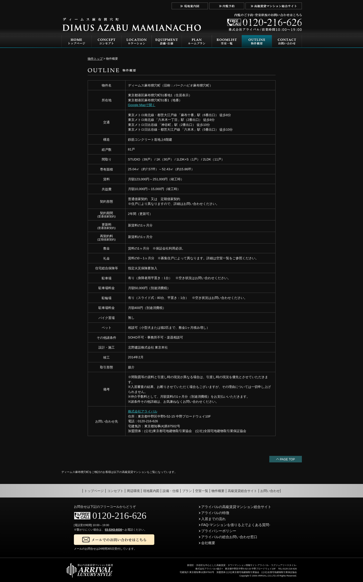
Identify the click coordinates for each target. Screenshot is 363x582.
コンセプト (115, 491)
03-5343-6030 (113, 529)
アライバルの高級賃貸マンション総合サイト (235, 507)
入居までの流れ (212, 519)
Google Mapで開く (142, 105)
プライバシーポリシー (217, 531)
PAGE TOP (285, 459)
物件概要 (217, 491)
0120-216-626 (119, 515)
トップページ (94, 491)
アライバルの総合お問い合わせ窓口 (228, 537)
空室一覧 (201, 491)
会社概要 (207, 543)
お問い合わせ (270, 491)
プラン (187, 491)
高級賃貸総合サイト (242, 491)
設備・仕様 (171, 491)
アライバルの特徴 (214, 513)
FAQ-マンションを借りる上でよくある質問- (234, 525)
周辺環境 (133, 491)
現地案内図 (151, 491)
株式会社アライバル (142, 411)
